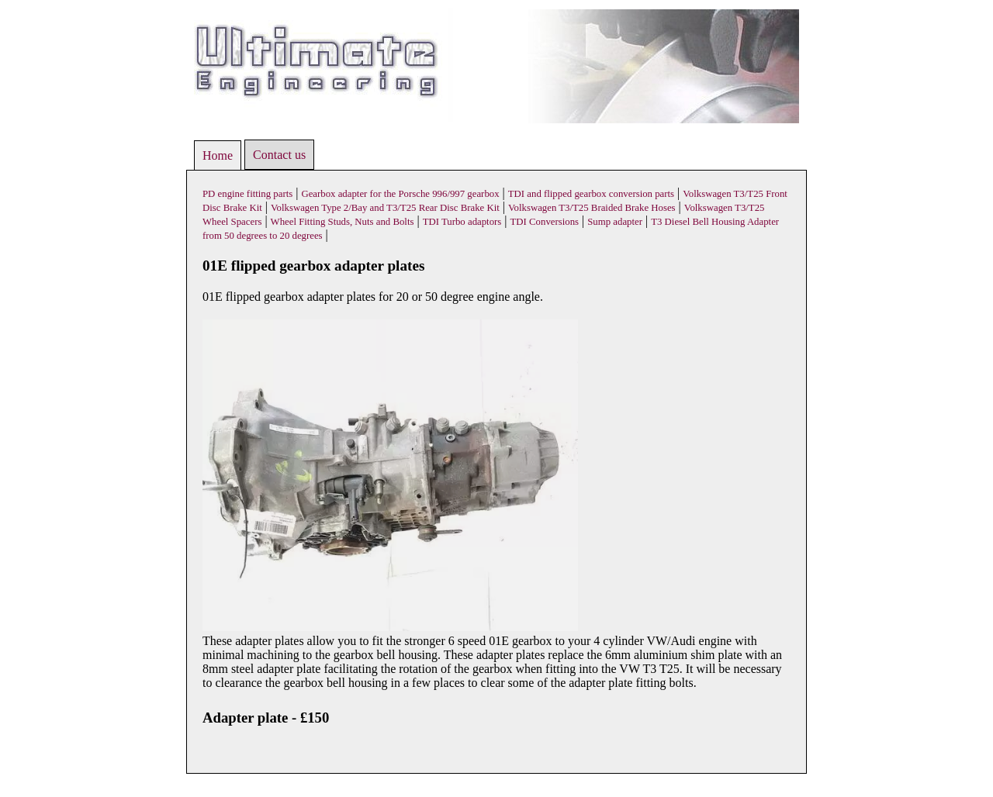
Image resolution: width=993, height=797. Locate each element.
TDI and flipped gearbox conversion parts (591, 193)
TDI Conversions (545, 221)
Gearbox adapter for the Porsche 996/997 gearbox (400, 193)
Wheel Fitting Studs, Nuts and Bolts (342, 221)
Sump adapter (614, 221)
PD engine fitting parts (247, 193)
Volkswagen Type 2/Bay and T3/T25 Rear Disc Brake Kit (385, 207)
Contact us (279, 154)
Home (217, 155)
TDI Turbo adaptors (462, 221)
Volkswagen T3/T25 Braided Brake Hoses (592, 207)
